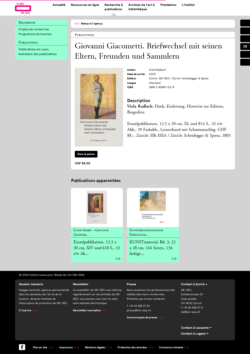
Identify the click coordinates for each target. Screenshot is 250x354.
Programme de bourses (35, 34)
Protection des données (135, 347)
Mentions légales (98, 347)
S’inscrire (28, 310)
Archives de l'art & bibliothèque (142, 7)
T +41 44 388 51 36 (138, 306)
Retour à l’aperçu (89, 23)
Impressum (69, 347)
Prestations (168, 5)
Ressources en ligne (85, 5)
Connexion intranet (174, 347)
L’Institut (188, 5)
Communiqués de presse (145, 317)
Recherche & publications (113, 7)
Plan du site (43, 347)
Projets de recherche (34, 29)
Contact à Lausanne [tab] (196, 328)
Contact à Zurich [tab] (194, 284)
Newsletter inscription (89, 310)
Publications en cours (34, 49)
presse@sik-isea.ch (139, 310)
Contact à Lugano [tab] (194, 334)
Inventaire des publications (38, 54)
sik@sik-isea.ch (190, 312)
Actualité (59, 5)
